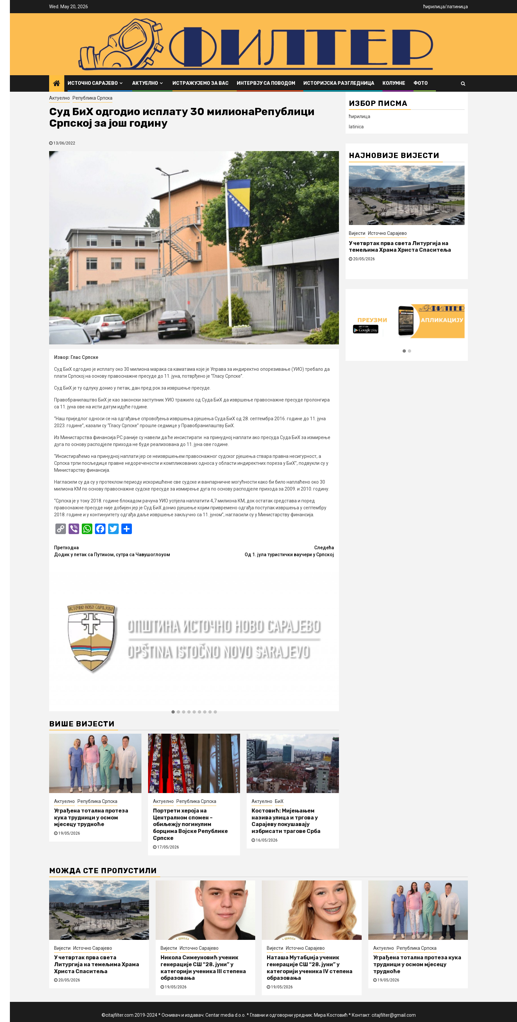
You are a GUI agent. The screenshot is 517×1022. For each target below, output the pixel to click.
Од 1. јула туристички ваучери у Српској (264, 550)
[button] (173, 712)
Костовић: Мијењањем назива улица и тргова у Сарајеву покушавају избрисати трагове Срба (286, 821)
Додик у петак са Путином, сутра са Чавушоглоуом (124, 550)
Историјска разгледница (338, 83)
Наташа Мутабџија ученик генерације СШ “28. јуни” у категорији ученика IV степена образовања (309, 967)
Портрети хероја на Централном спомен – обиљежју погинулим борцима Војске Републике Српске (190, 824)
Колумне (393, 83)
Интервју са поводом (266, 83)
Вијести (357, 233)
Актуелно (145, 83)
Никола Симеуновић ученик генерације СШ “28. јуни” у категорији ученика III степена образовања (203, 967)
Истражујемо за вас (200, 83)
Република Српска (92, 98)
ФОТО (420, 83)
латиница (457, 6)
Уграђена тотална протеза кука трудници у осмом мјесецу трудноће (91, 818)
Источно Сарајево (93, 83)
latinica (356, 126)
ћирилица (434, 6)
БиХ (279, 801)
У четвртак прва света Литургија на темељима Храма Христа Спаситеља (400, 246)
